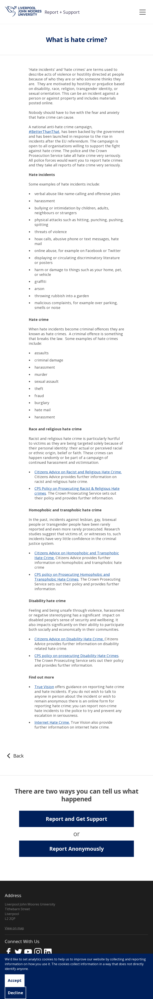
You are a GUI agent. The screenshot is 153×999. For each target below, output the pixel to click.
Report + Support (62, 12)
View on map (14, 928)
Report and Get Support (76, 818)
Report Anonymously (76, 848)
